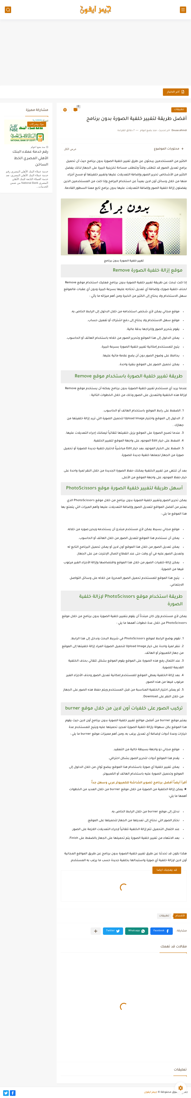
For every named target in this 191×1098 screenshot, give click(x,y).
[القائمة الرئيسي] (183, 10)
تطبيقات (179, 109)
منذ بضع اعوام (38, 147)
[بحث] (8, 10)
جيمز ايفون (150, 1092)
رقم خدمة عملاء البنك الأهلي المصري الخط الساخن (30, 158)
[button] (161, 931)
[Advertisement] (95, 53)
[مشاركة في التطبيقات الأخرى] (96, 931)
